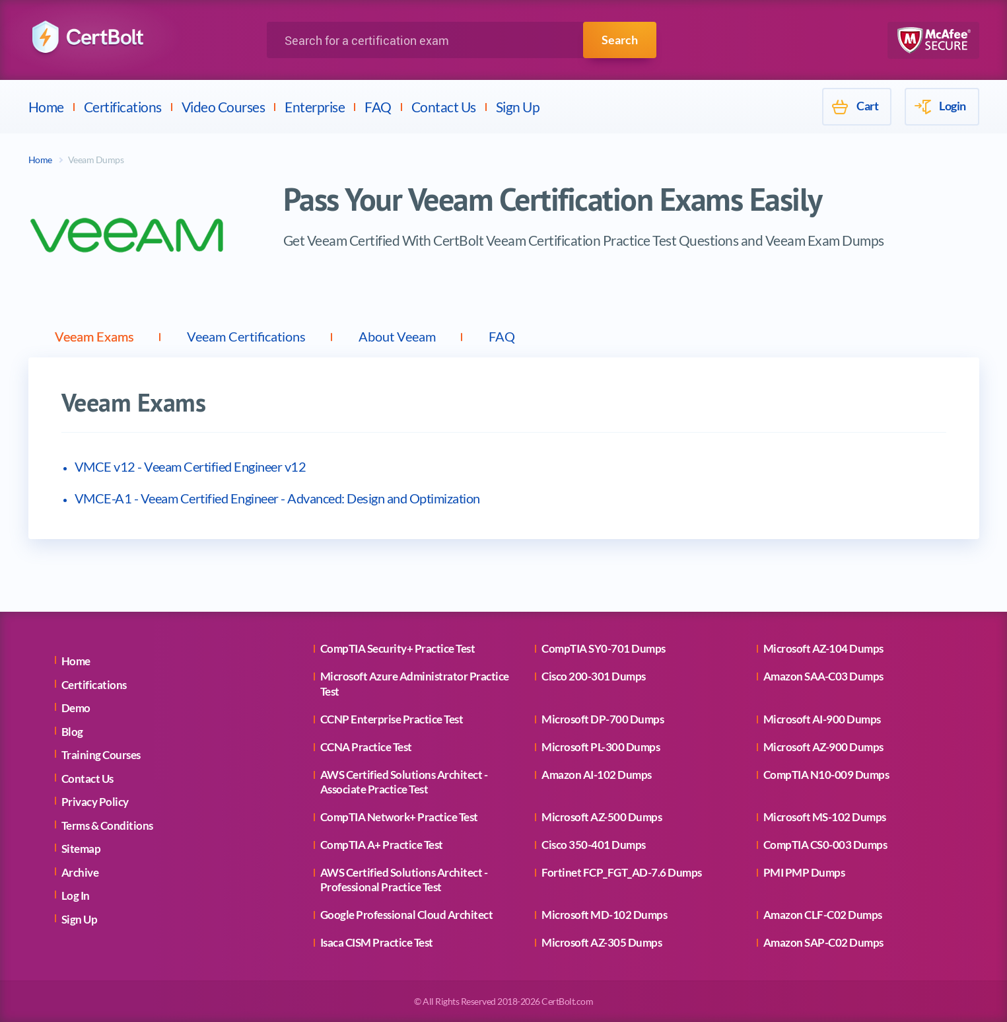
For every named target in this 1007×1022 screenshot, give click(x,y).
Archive (80, 872)
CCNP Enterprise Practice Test (392, 719)
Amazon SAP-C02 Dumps (823, 942)
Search (620, 39)
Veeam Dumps (96, 159)
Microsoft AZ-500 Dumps (601, 817)
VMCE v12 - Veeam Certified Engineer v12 (190, 466)
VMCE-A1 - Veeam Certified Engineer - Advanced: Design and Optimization (277, 498)
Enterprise (315, 106)
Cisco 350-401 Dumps (593, 845)
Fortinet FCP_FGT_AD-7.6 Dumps (621, 872)
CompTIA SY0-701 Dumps (603, 648)
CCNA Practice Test (366, 747)
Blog (72, 732)
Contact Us (443, 106)
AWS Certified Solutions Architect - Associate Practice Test (404, 782)
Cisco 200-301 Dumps (593, 676)
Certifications (123, 106)
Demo (75, 708)
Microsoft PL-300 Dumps (600, 747)
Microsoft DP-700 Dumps (602, 719)
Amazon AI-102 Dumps (596, 775)
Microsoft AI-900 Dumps (822, 719)
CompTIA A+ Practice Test (381, 845)
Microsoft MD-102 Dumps (604, 915)
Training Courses (101, 755)
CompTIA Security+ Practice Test (397, 648)
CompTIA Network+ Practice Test (399, 817)
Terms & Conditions (107, 825)
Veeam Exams (94, 336)
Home (46, 106)
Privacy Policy (95, 802)
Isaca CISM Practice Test (376, 942)
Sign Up (518, 106)
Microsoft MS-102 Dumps (824, 817)
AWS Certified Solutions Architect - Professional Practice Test (404, 879)
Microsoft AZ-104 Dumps (823, 648)
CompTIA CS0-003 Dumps (825, 845)
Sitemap (81, 849)
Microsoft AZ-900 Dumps (823, 747)
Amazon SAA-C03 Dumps (823, 676)
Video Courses (223, 106)
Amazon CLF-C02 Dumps (822, 915)
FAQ (378, 106)
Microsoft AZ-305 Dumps (601, 942)
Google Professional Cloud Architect (406, 915)
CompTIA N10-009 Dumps (826, 775)
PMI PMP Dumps (804, 872)
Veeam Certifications (246, 336)
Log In (75, 895)
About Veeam (397, 336)
